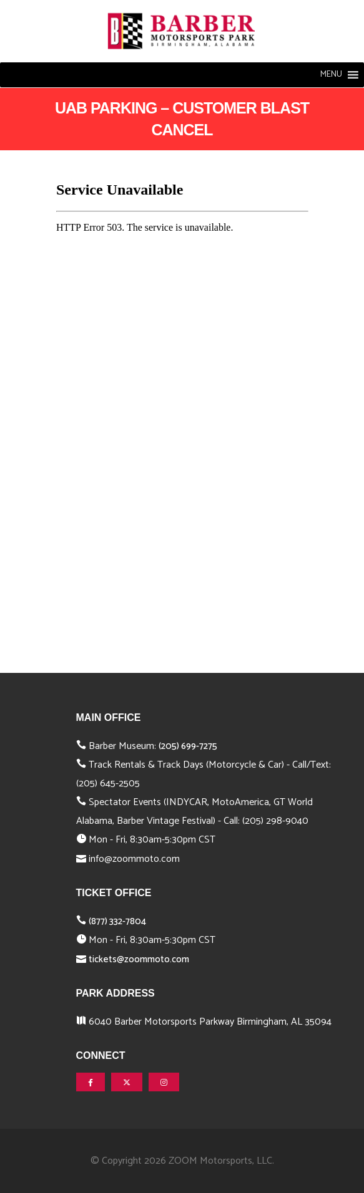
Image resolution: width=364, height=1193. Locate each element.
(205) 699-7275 (188, 746)
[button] (331, 74)
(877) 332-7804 (117, 921)
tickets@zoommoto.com (139, 959)
